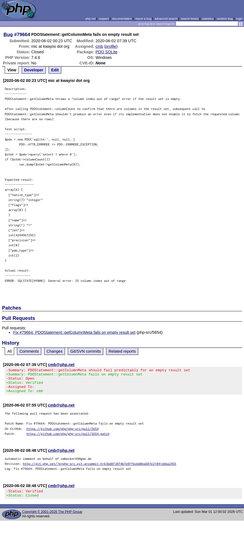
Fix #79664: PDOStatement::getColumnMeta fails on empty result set (74, 332)
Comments (29, 351)
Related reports (122, 351)
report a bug (143, 18)
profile (110, 46)
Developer (34, 70)
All (9, 351)
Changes (55, 351)
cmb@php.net (61, 364)
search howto (189, 18)
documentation (122, 18)
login (239, 18)
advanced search (166, 18)
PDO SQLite (106, 52)
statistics (207, 18)
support (104, 18)
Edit (55, 70)
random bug (225, 18)
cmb (99, 46)
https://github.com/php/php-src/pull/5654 (62, 433)
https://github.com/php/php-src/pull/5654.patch (67, 438)
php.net (90, 18)
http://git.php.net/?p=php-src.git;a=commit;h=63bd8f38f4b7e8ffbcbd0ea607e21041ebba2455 (99, 468)
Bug (8, 34)
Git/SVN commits (85, 351)
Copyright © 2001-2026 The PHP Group (52, 518)
